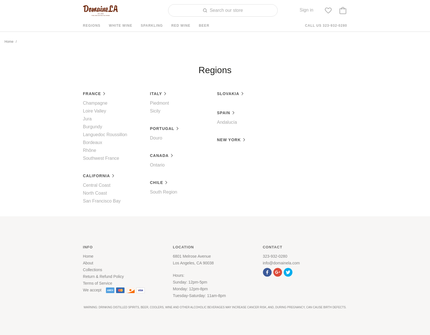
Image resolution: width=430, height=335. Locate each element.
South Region (163, 192)
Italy (158, 93)
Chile (159, 182)
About (88, 263)
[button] (268, 271)
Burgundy (92, 126)
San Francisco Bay (102, 201)
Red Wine (180, 26)
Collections (92, 269)
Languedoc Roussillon (105, 134)
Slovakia (230, 93)
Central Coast (96, 185)
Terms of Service (97, 283)
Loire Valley (94, 111)
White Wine (120, 26)
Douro (156, 138)
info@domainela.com (281, 263)
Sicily (155, 111)
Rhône (89, 150)
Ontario (157, 165)
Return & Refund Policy (103, 276)
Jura (87, 118)
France (94, 93)
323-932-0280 (275, 256)
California (99, 176)
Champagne (95, 103)
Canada (161, 155)
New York (231, 140)
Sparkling (152, 26)
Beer (204, 26)
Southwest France (101, 158)
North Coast (95, 193)
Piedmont (159, 103)
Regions (91, 26)
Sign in (306, 10)
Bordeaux (92, 142)
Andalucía (227, 122)
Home (8, 42)
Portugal (164, 128)
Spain (226, 113)
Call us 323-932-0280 (326, 26)
